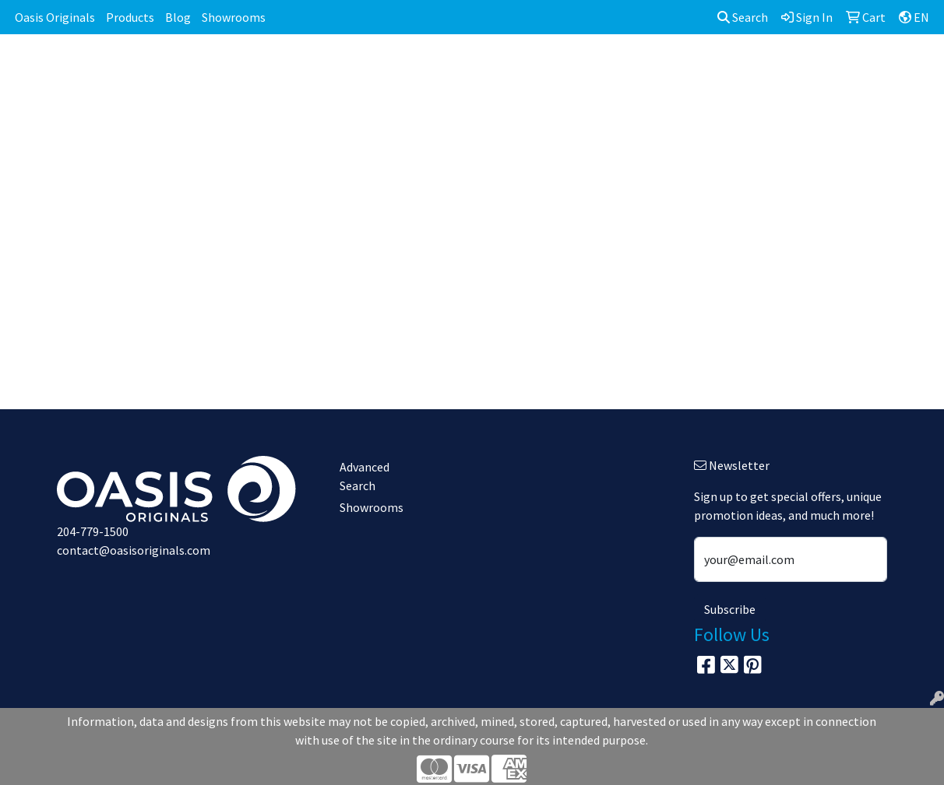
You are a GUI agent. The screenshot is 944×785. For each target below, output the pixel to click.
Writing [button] (836, 68)
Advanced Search (364, 476)
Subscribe (730, 609)
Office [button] (724, 68)
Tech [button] (778, 68)
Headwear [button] (593, 68)
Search (742, 17)
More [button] (896, 68)
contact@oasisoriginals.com (133, 550)
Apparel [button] (279, 68)
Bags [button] (402, 68)
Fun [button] (531, 68)
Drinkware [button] (469, 68)
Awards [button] (345, 68)
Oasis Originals (55, 17)
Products (130, 17)
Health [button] (664, 68)
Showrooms (234, 17)
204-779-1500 (93, 531)
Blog (178, 17)
